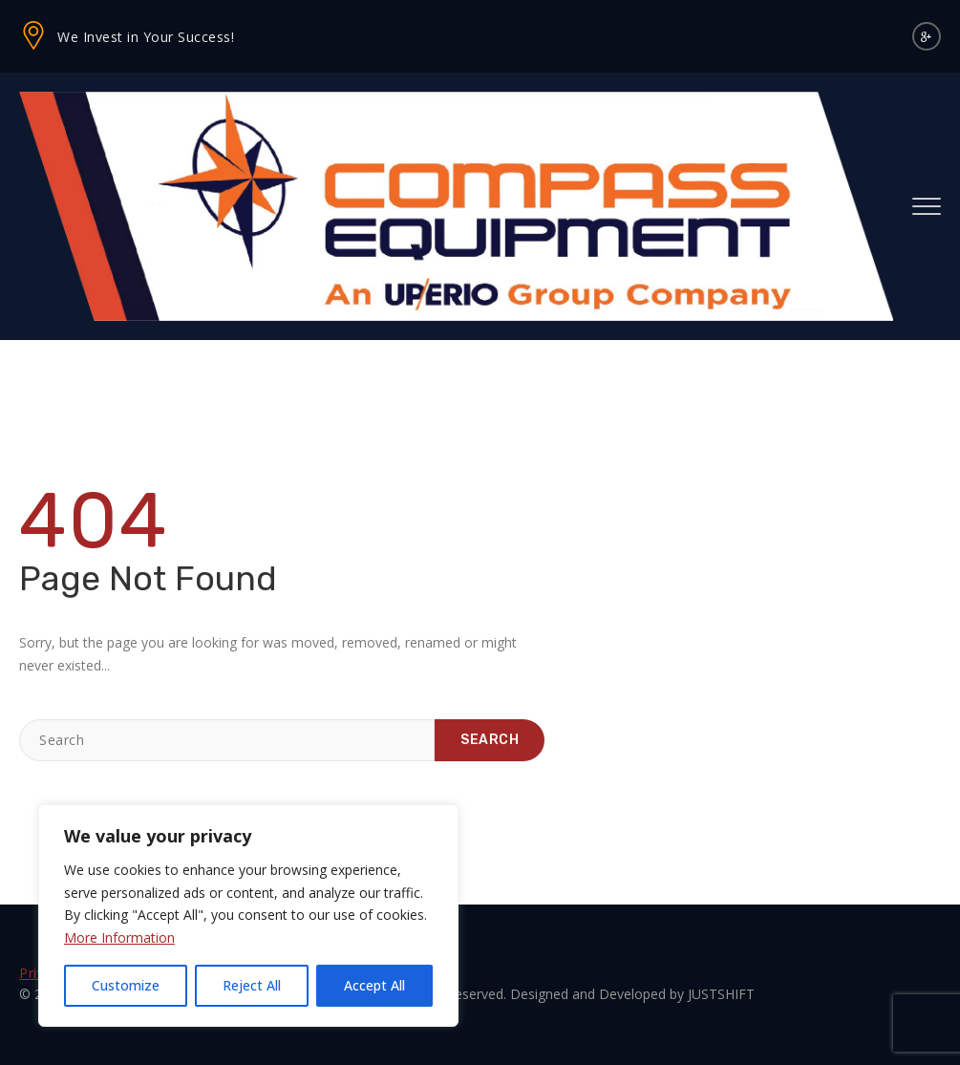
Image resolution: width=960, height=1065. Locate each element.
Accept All (374, 985)
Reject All (252, 985)
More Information (119, 937)
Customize (126, 985)
